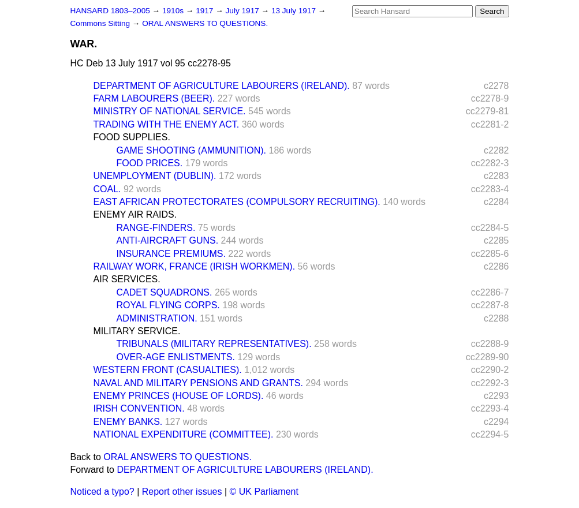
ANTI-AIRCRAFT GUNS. (168, 240)
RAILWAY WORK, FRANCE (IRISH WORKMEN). (195, 266)
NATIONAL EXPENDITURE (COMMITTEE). (184, 434)
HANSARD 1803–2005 (110, 10)
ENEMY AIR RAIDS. (135, 214)
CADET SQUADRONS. (164, 292)
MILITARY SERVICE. (137, 331)
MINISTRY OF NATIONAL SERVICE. (170, 111)
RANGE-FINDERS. (156, 228)
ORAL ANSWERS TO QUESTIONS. (205, 23)
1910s (174, 10)
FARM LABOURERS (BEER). (154, 98)
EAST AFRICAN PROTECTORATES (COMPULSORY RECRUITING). (237, 202)
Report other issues (182, 491)
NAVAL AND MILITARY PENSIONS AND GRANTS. (198, 383)
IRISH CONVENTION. (139, 408)
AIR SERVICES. (127, 279)
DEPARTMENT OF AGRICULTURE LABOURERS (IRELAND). (222, 86)
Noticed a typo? (102, 491)
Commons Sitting (101, 23)
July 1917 (244, 10)
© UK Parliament (264, 491)
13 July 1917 (294, 10)
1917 (205, 10)
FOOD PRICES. (150, 163)
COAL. (107, 189)
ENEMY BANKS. (128, 422)
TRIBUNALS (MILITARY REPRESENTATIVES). (214, 344)
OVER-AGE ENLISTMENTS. (176, 357)
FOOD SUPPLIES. (132, 137)
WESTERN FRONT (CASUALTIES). (168, 370)
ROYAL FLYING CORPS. (168, 305)
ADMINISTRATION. (157, 318)
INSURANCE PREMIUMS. (171, 254)
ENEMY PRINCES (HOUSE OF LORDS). (179, 396)
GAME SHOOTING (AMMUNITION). (192, 150)
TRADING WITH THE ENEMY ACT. (167, 124)
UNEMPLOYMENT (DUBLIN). (155, 176)
